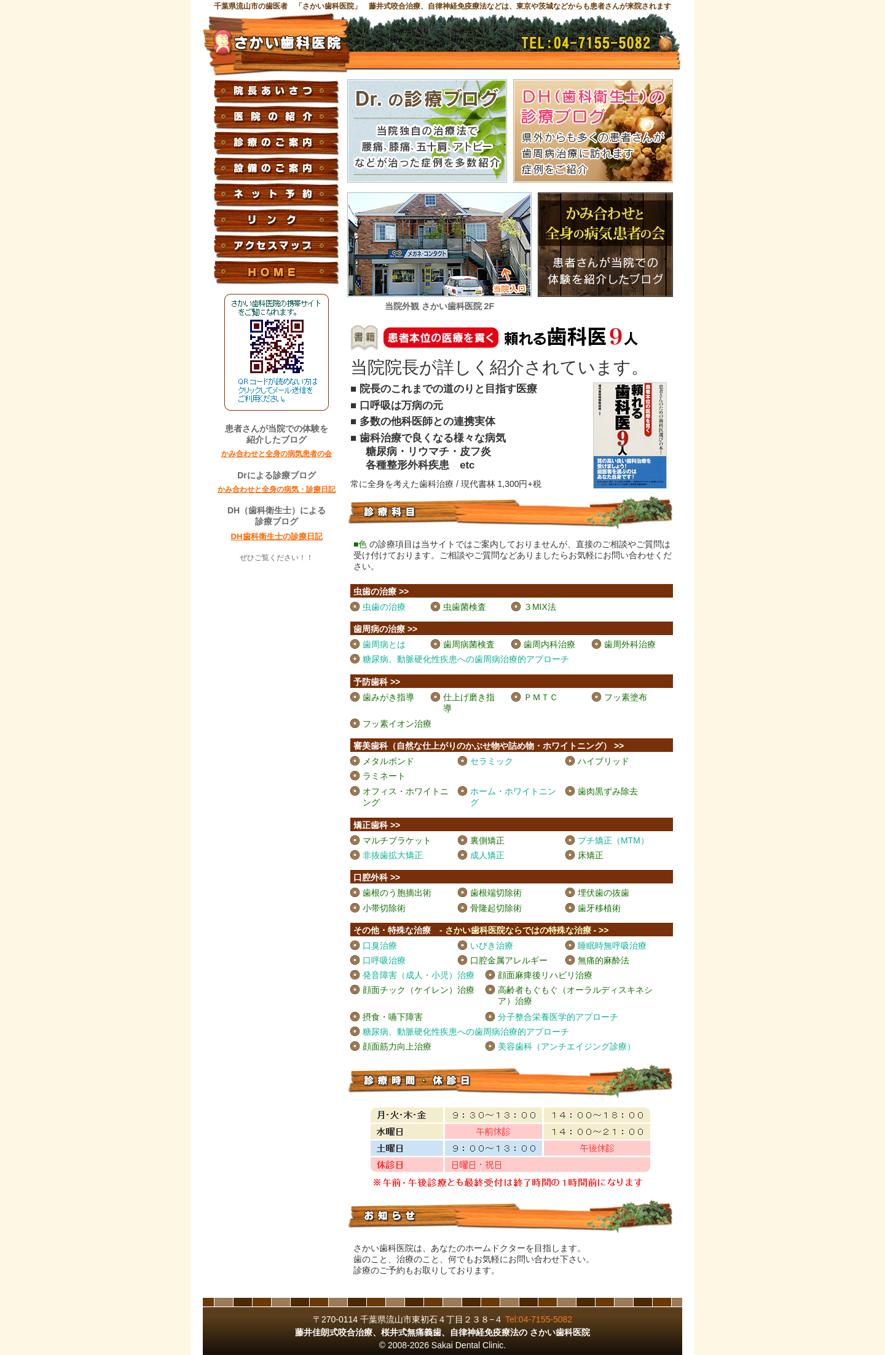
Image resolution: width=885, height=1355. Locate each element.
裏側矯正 (487, 840)
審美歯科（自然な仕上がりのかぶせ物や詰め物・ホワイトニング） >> (488, 746)
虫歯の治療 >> (381, 591)
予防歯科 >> (376, 682)
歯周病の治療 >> (385, 629)
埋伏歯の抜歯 (603, 893)
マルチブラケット (397, 840)
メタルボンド (388, 761)
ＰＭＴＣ (541, 697)
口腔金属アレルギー (509, 960)
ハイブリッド (603, 761)
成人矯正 (487, 855)
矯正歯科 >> (376, 825)
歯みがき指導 (388, 697)
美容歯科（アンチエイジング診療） (566, 1046)
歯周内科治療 (549, 644)
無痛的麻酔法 (603, 960)
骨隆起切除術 (496, 908)
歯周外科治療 (630, 644)
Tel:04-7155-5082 (538, 1319)
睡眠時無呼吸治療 (612, 945)
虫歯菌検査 (464, 607)
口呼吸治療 (384, 960)
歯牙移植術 (599, 908)
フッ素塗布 (625, 697)
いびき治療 (491, 945)
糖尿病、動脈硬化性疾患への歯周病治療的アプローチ (466, 659)
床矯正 (591, 855)
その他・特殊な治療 (480, 930)
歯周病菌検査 (469, 644)
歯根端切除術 (496, 893)
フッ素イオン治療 (397, 724)
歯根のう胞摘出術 (397, 893)
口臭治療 (380, 945)
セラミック (491, 761)
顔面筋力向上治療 (397, 1046)
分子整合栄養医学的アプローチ (558, 1017)
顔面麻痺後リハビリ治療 (545, 975)
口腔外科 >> (376, 877)
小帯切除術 (384, 908)
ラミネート (384, 776)
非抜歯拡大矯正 (393, 855)
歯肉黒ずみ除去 (608, 791)
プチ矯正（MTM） (613, 840)
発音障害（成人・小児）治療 (418, 975)
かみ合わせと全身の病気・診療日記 (277, 489)
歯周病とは (384, 644)
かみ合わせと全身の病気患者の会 (276, 453)
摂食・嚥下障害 (393, 1017)
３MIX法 (540, 607)
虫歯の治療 (384, 607)
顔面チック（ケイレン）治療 (418, 990)
